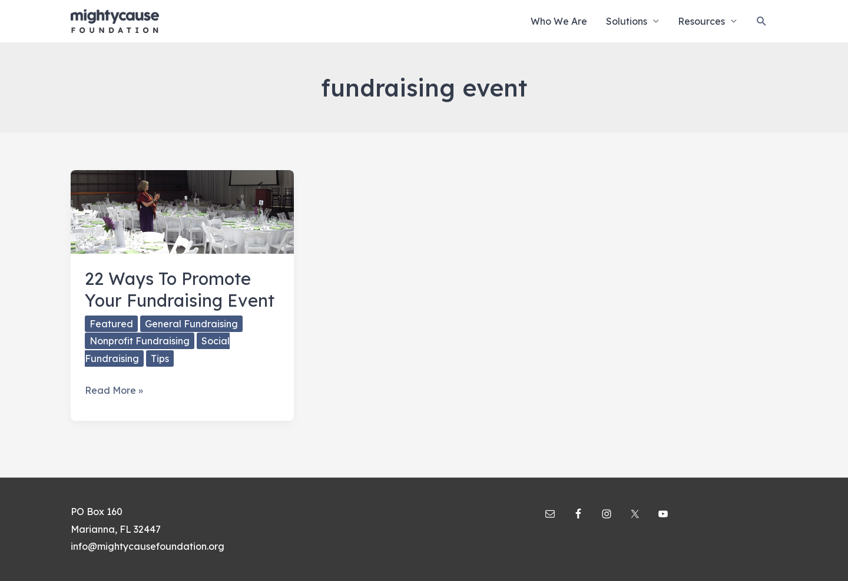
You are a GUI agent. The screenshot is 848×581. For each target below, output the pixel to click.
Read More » (114, 391)
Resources (701, 21)
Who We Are (559, 21)
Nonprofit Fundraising (140, 341)
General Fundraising (191, 324)
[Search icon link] (762, 21)
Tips (160, 358)
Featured (111, 324)
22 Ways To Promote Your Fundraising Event (179, 289)
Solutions (626, 21)
